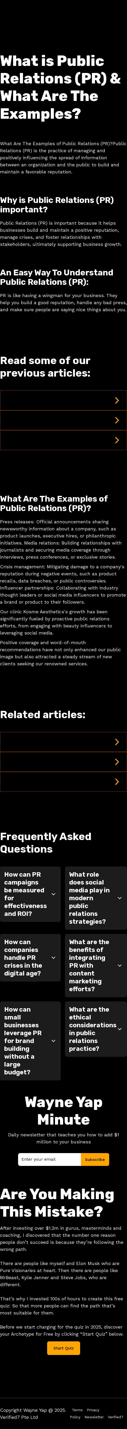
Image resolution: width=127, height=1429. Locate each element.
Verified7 (115, 1417)
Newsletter (94, 1417)
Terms (77, 1410)
